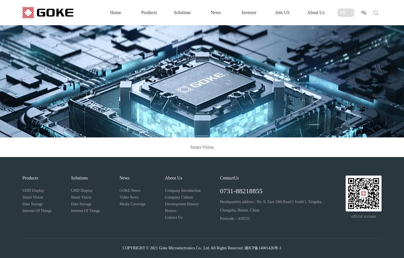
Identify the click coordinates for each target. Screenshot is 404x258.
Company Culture (179, 197)
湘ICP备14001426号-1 (262, 248)
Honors (170, 211)
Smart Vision (202, 147)
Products (149, 12)
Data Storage (32, 204)
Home (115, 12)
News (216, 12)
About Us (316, 12)
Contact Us (174, 217)
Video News (129, 197)
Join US (282, 12)
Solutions (182, 12)
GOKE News (130, 190)
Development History (182, 204)
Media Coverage (133, 204)
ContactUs (229, 178)
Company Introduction (183, 190)
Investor (249, 12)
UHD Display (33, 190)
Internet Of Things (37, 211)
